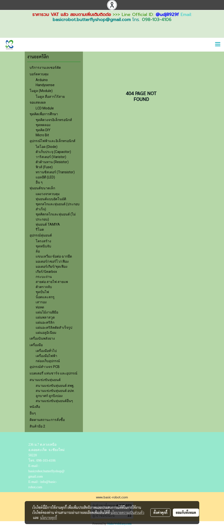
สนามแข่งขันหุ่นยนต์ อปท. (55, 391)
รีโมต (40, 229)
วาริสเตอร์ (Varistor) (51, 157)
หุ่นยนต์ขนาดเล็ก (42, 188)
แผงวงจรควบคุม (48, 194)
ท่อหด (40, 307)
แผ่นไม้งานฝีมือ (47, 312)
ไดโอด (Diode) (46, 147)
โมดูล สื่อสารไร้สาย (50, 97)
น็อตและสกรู (45, 297)
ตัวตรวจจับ (44, 287)
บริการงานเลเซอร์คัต (45, 67)
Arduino (42, 80)
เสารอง (41, 302)
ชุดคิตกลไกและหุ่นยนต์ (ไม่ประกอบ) (56, 216)
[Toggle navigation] (217, 44)
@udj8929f (167, 14)
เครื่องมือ (36, 345)
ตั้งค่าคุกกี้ (160, 512)
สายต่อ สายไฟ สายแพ (52, 282)
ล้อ (38, 251)
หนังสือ (35, 407)
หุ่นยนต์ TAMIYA (48, 224)
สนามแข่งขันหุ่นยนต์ (45, 380)
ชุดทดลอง (43, 125)
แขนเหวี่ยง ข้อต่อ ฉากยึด (54, 256)
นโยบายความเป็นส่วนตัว (127, 512)
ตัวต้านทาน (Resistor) (52, 162)
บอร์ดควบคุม (39, 74)
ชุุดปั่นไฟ (42, 292)
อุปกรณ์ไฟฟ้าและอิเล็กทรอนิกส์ (52, 141)
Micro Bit (42, 135)
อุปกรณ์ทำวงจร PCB (45, 367)
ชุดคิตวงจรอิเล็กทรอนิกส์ (54, 120)
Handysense (45, 85)
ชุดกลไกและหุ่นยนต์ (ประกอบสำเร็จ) (58, 206)
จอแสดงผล (38, 102)
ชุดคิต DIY (43, 130)
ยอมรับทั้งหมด (186, 512)
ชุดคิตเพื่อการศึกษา (44, 114)
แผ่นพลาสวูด (45, 317)
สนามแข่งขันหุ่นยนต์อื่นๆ (54, 401)
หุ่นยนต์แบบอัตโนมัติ (51, 199)
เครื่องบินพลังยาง (42, 338)
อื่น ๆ (39, 182)
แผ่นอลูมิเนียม (46, 333)
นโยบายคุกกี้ (48, 517)
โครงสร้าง (43, 241)
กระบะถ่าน (44, 277)
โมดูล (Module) (41, 91)
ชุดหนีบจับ (43, 246)
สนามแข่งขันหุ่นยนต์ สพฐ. (55, 386)
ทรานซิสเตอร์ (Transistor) (55, 172)
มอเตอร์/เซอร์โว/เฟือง (52, 261)
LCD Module (45, 108)
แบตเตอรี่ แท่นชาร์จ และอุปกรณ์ (53, 373)
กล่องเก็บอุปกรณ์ (48, 361)
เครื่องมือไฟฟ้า (46, 356)
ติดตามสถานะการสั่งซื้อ (47, 420)
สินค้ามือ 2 (37, 426)
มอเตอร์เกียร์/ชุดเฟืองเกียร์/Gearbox (51, 269)
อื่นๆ (33, 413)
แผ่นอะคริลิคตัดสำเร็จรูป (54, 327)
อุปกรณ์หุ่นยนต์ (41, 235)
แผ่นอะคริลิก (45, 322)
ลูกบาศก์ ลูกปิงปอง (49, 396)
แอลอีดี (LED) (45, 177)
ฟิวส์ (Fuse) (44, 167)
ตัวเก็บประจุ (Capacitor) (53, 152)
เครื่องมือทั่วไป (46, 351)
